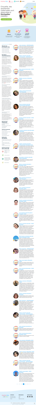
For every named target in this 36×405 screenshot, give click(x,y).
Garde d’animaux (6, 162)
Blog (19, 397)
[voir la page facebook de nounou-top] (30, 396)
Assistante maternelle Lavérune (6, 145)
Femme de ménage (7, 150)
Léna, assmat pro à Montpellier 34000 (26, 340)
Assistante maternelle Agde (5, 51)
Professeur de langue (7, 158)
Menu (33, 1)
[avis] (5, 396)
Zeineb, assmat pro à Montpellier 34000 (26, 351)
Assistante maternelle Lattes (5, 142)
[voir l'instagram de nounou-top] (32, 396)
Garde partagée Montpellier (5, 135)
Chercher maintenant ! (6, 19)
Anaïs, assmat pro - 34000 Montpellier (26, 300)
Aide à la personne (6, 155)
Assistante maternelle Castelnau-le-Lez (6, 141)
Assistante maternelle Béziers (6, 48)
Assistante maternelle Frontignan (6, 52)
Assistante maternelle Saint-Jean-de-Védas (6, 144)
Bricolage (5, 152)
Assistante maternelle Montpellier (6, 131)
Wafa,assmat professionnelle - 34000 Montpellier (6, 112)
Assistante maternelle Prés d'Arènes (6, 139)
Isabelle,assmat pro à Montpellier (6, 65)
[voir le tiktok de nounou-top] (27, 396)
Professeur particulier (7, 157)
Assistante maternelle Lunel (5, 50)
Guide (19, 396)
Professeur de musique (7, 159)
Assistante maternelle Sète (5, 49)
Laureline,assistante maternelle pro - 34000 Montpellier (7, 57)
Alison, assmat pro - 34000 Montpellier (26, 248)
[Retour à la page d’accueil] (4, 1)
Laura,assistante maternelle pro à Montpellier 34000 (6, 76)
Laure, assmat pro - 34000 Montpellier (26, 45)
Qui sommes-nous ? (13, 396)
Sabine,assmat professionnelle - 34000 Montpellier (6, 85)
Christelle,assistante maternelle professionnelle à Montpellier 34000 (7, 99)
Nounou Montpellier (4, 130)
